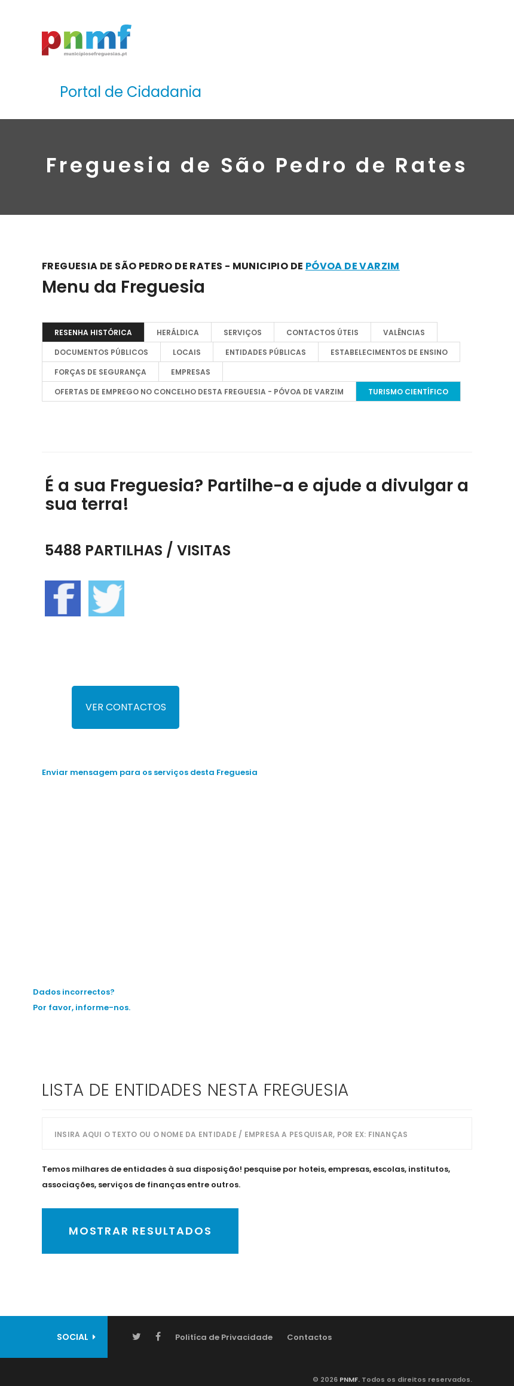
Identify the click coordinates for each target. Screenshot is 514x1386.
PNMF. (349, 1379)
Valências (404, 332)
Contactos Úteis (322, 332)
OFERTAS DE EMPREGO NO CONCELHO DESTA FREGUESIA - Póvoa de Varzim (199, 392)
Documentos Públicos (101, 352)
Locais (187, 352)
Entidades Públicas (265, 352)
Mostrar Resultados (140, 1230)
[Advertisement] (257, 873)
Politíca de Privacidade (224, 1337)
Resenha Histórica (93, 332)
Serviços (243, 332)
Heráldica (178, 332)
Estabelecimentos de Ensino (389, 352)
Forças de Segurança (100, 372)
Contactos (309, 1337)
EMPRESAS (190, 372)
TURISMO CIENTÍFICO (408, 392)
